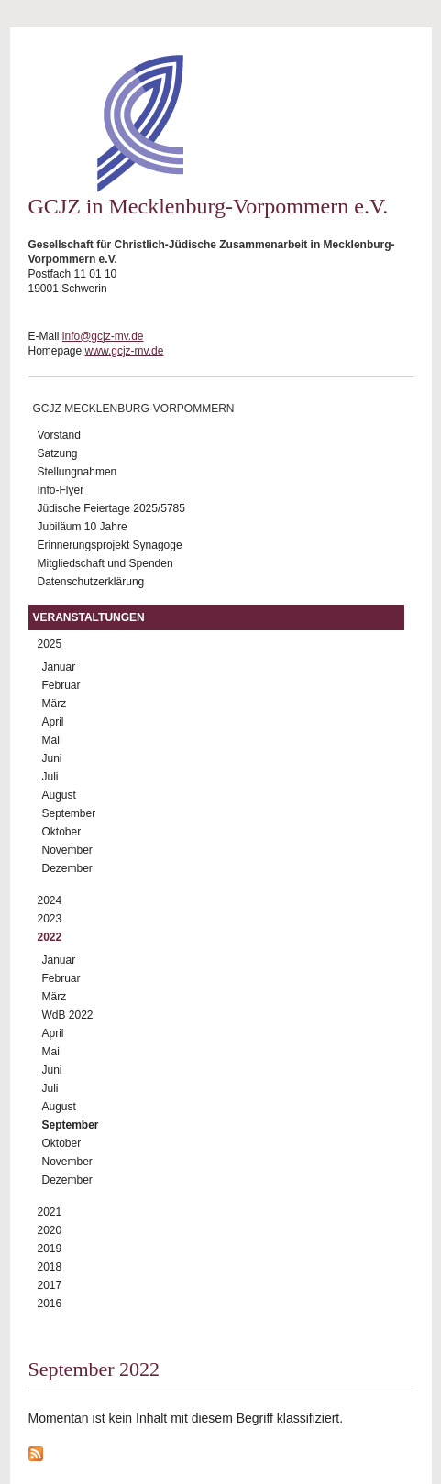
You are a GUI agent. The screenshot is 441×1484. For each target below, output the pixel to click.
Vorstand (59, 435)
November (67, 850)
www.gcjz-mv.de (124, 350)
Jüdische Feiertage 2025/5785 (111, 508)
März (54, 703)
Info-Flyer (61, 490)
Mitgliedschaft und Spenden (105, 563)
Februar (61, 685)
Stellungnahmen (77, 471)
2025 (50, 644)
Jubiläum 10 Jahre (82, 526)
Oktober (62, 831)
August (59, 795)
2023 (50, 918)
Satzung (58, 453)
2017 (50, 1285)
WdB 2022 (68, 1015)
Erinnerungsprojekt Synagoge (110, 545)
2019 (50, 1248)
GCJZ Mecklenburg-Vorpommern (134, 408)
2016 (50, 1303)
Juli (50, 776)
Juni (52, 758)
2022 (50, 937)
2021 (50, 1212)
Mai (51, 740)
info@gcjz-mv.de (103, 336)
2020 (50, 1230)
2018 (50, 1266)
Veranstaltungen (89, 617)
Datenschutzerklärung (91, 581)
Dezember (67, 868)
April (53, 721)
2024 (50, 900)
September (69, 813)
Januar (59, 666)
